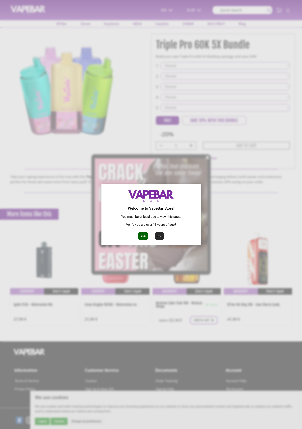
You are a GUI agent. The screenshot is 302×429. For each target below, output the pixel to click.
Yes (143, 235)
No (159, 235)
